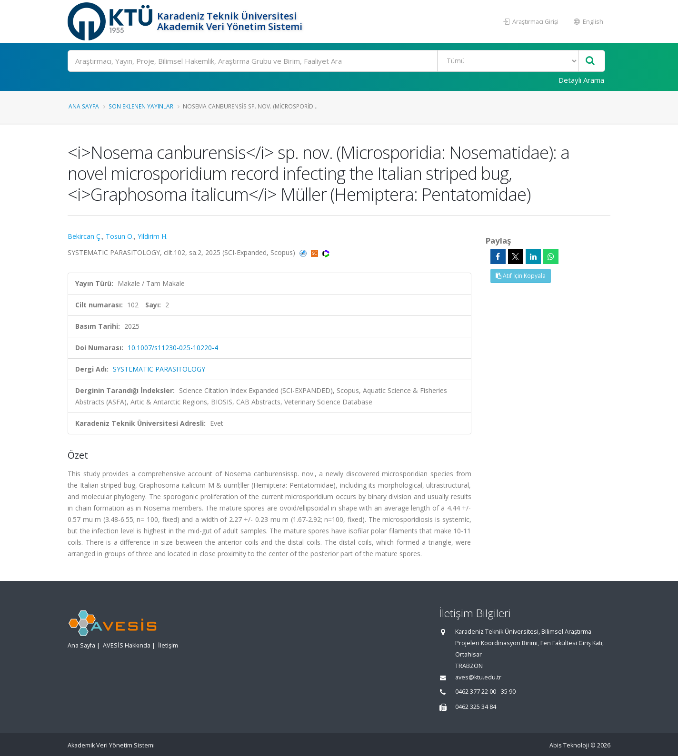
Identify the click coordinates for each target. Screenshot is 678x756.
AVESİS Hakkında (126, 645)
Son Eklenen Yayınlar (141, 106)
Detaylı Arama (581, 80)
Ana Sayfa (84, 106)
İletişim (168, 645)
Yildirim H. (153, 236)
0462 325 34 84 (475, 707)
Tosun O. (120, 236)
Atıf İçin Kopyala (521, 276)
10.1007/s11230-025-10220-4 (173, 347)
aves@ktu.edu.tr (478, 677)
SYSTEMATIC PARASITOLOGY (159, 368)
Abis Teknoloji (569, 745)
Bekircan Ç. (85, 236)
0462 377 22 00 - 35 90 (485, 691)
